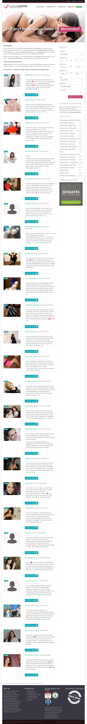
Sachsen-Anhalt (23, 683)
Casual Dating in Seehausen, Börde (71, 155)
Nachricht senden (31, 95)
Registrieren (75, 7)
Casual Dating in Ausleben (71, 136)
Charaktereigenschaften (34, 694)
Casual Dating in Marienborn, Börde (71, 150)
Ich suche (62, 51)
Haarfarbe (62, 83)
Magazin (81, 1)
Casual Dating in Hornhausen (71, 160)
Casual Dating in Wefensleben (71, 128)
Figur (60, 77)
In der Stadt (62, 90)
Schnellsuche (61, 7)
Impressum (80, 722)
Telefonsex (74, 1)
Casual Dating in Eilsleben (71, 123)
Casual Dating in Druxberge (71, 157)
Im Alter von (63, 58)
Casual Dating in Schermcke (71, 175)
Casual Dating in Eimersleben (71, 165)
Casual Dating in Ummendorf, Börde (71, 120)
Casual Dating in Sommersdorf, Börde (71, 139)
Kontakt (66, 722)
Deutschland (15, 683)
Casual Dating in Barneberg (71, 144)
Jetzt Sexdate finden (75, 97)
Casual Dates (14, 54)
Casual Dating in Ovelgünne (71, 133)
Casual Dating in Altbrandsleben (71, 147)
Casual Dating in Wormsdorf (35, 683)
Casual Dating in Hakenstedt (71, 141)
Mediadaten (60, 722)
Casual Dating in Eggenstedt (71, 126)
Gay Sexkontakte (32, 698)
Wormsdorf (46, 75)
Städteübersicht (51, 7)
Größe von (62, 64)
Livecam (68, 1)
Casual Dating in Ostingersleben (71, 162)
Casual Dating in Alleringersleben (71, 171)
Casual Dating (40, 7)
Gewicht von (63, 70)
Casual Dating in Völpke (68, 130)
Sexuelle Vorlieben (32, 696)
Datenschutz (73, 722)
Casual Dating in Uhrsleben (71, 168)
